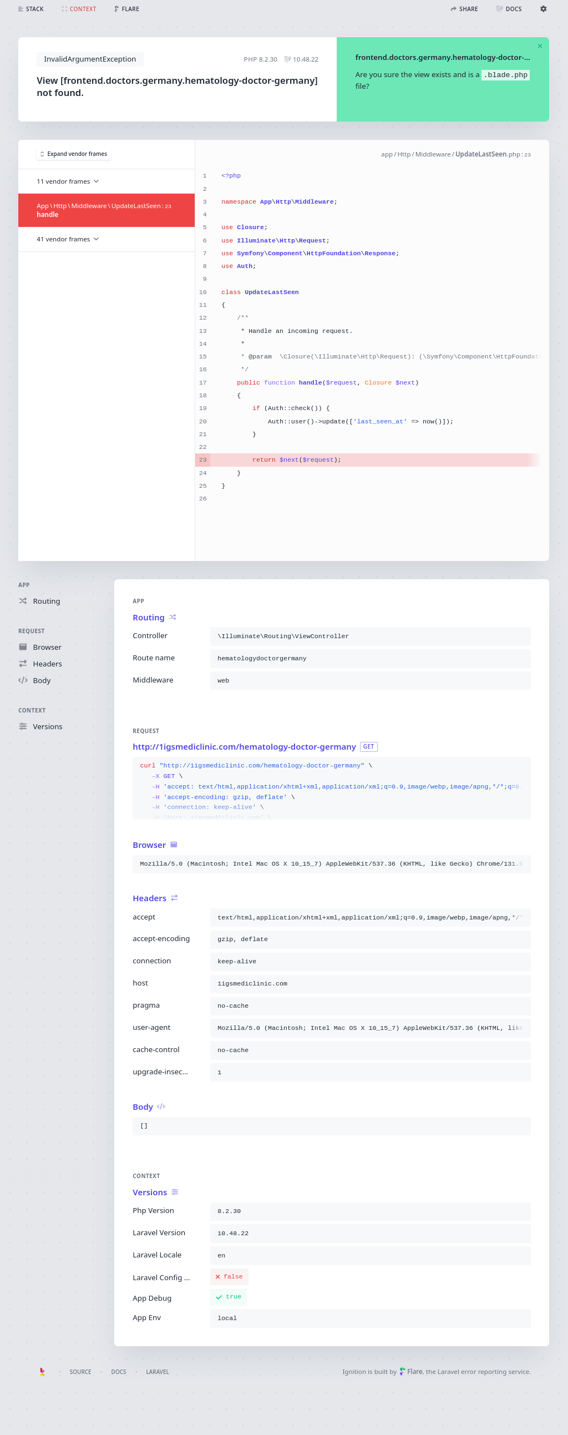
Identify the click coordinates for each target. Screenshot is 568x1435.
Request (31, 631)
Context (31, 710)
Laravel (157, 1372)
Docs (118, 1372)
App (24, 585)
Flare (411, 1371)
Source (81, 1372)
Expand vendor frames (73, 154)
